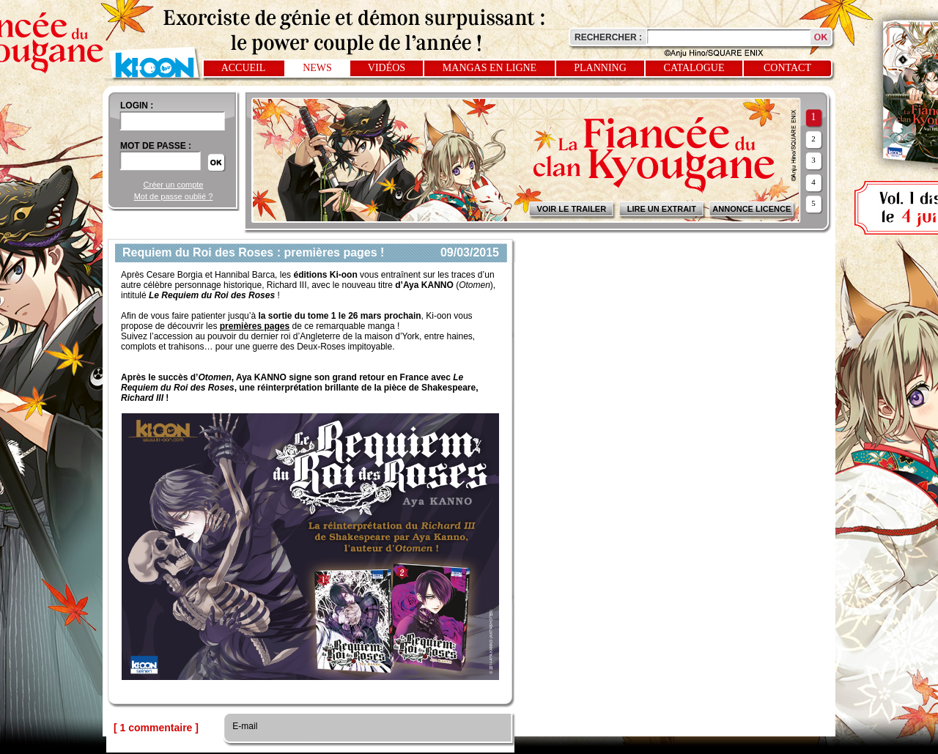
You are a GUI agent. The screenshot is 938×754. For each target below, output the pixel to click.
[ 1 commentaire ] (156, 727)
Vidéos (386, 67)
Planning (600, 67)
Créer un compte (174, 184)
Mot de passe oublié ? (173, 196)
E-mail (243, 726)
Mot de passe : (155, 146)
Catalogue (694, 67)
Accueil (243, 67)
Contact (787, 67)
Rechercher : (608, 37)
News (317, 67)
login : (136, 105)
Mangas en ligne (489, 67)
